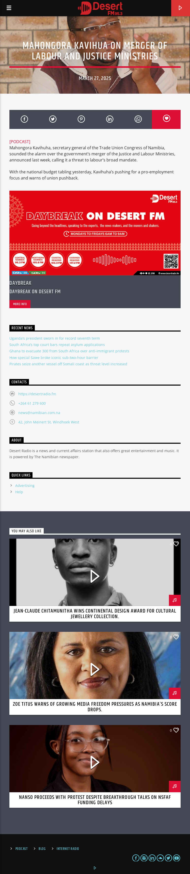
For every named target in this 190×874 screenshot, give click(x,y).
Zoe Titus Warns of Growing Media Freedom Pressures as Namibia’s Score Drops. (95, 707)
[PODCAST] (19, 141)
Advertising (25, 485)
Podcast (21, 849)
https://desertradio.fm (37, 393)
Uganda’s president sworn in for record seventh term (54, 338)
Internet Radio (68, 849)
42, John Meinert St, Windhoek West (48, 422)
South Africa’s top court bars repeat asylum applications (57, 344)
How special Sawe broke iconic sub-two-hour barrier (53, 357)
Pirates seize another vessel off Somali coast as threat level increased (68, 363)
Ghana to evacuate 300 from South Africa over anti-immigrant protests (69, 351)
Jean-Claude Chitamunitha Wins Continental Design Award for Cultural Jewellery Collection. (95, 614)
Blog (42, 849)
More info (20, 304)
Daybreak (20, 283)
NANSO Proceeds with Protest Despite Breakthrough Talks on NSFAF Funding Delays (95, 800)
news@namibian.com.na (39, 412)
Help (19, 491)
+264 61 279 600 (32, 403)
